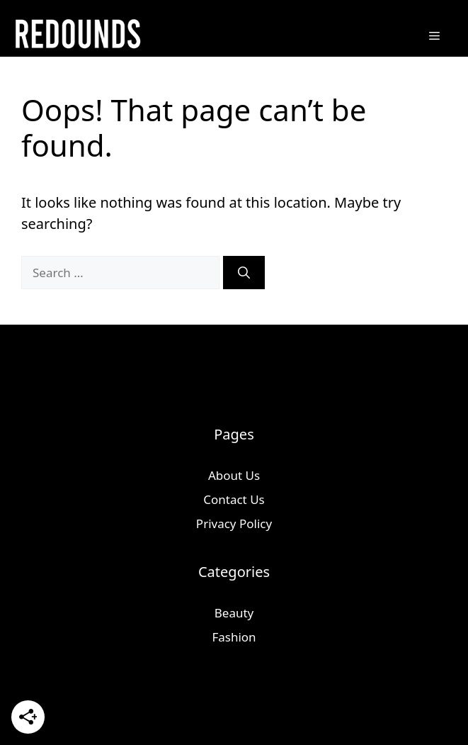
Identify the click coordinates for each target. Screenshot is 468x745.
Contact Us (234, 499)
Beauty (234, 613)
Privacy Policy (234, 523)
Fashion (234, 637)
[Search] (244, 273)
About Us (234, 475)
